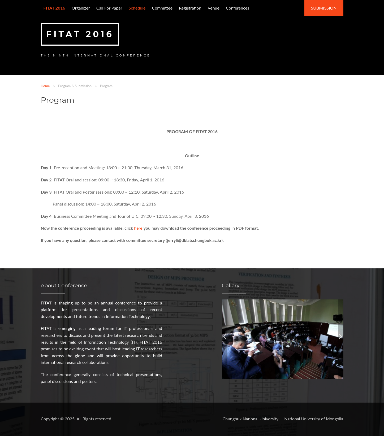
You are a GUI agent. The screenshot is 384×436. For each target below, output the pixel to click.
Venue (213, 7)
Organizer (81, 7)
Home (45, 86)
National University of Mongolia (313, 418)
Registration (190, 7)
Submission (324, 7)
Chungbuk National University (251, 418)
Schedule (137, 7)
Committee (162, 7)
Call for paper (109, 7)
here (138, 227)
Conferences (237, 7)
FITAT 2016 (80, 34)
